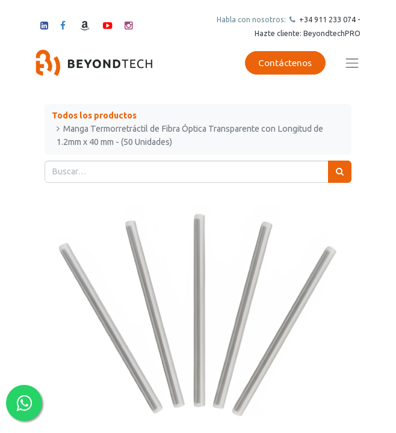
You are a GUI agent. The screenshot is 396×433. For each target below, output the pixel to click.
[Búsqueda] (339, 172)
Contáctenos (285, 63)
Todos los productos (94, 115)
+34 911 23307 (324, 19)
